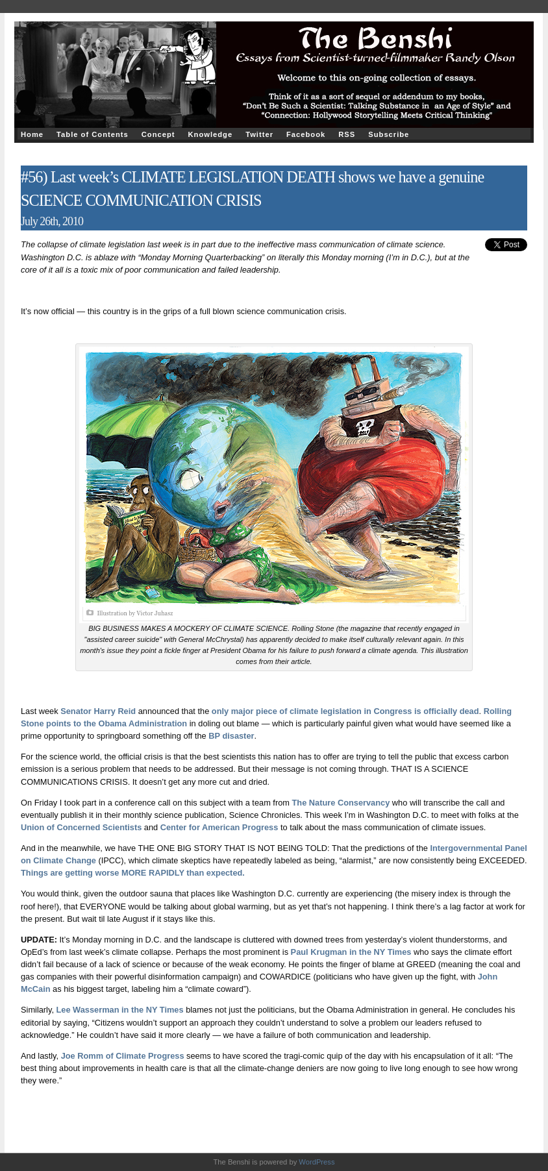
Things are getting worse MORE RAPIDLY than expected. (133, 873)
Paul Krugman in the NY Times (351, 952)
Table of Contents (92, 134)
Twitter (259, 134)
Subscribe (388, 134)
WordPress (316, 1162)
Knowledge (210, 134)
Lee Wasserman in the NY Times (120, 1010)
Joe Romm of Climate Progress (122, 1056)
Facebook (305, 134)
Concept (158, 134)
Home (32, 134)
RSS (346, 134)
